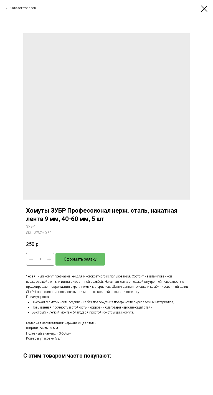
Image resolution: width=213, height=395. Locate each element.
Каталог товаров (23, 8)
